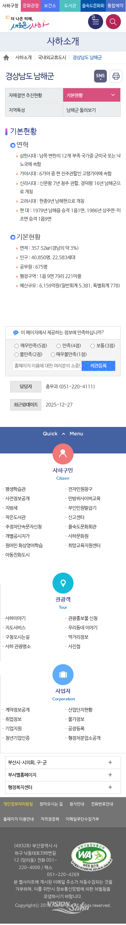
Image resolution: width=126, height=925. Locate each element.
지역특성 (17, 110)
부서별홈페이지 (22, 775)
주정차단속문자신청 (23, 527)
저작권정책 (50, 819)
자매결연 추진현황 (25, 95)
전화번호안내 (102, 804)
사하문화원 (78, 536)
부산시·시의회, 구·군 (27, 762)
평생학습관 (15, 489)
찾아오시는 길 (51, 804)
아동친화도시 (17, 555)
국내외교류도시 (52, 57)
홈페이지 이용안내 (18, 819)
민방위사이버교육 (84, 498)
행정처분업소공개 (84, 738)
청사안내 (77, 804)
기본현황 (75, 95)
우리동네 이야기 (82, 628)
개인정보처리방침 (18, 804)
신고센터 (76, 517)
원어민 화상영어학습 (24, 545)
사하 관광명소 (18, 646)
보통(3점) (102, 345)
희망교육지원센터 (84, 545)
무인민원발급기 (82, 508)
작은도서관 (15, 517)
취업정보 (13, 719)
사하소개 (23, 57)
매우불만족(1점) (69, 354)
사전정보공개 (17, 498)
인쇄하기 (116, 76)
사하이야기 (15, 618)
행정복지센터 (20, 787)
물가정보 (76, 719)
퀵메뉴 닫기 (63, 434)
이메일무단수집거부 (82, 819)
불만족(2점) (28, 354)
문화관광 (31, 5)
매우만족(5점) (30, 345)
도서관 (70, 5)
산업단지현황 (80, 710)
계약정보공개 (17, 710)
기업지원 (13, 728)
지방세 (11, 508)
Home (6, 57)
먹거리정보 (78, 637)
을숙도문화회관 (82, 527)
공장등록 (76, 728)
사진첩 (74, 646)
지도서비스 (15, 628)
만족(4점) (68, 345)
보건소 (50, 5)
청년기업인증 (17, 738)
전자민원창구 (80, 489)
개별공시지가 (17, 536)
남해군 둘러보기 (81, 110)
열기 (100, 76)
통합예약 (116, 5)
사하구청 (10, 5)
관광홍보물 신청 (82, 618)
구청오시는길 (17, 637)
